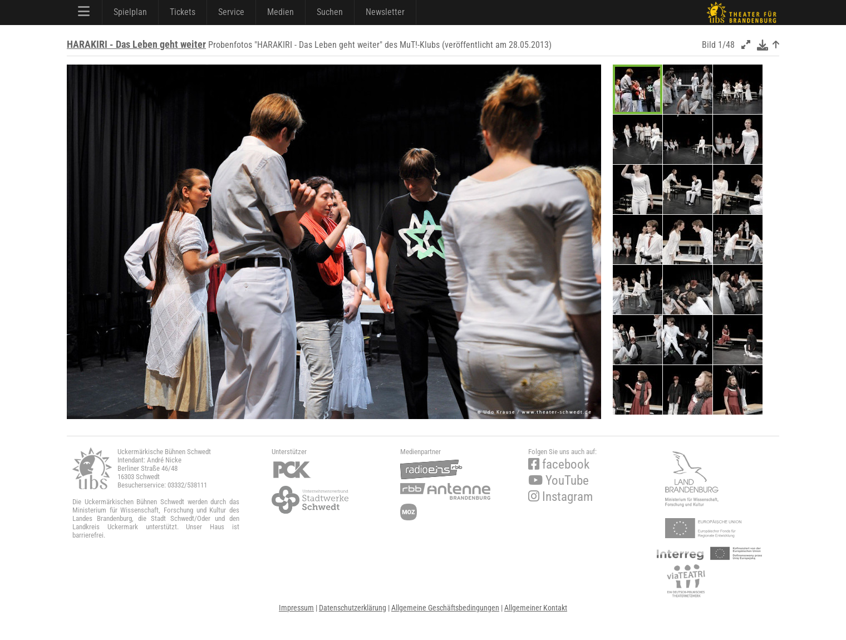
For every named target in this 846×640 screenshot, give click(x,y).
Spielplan (130, 12)
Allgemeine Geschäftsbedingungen (445, 607)
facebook (558, 464)
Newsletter (385, 12)
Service (231, 12)
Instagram (560, 496)
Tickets (182, 12)
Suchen (330, 12)
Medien (280, 12)
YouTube (558, 480)
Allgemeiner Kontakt (535, 607)
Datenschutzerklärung (352, 607)
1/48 (726, 45)
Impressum (296, 607)
